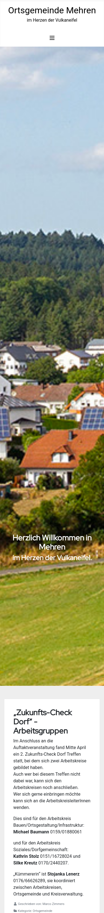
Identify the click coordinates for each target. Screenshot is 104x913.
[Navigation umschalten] (52, 38)
